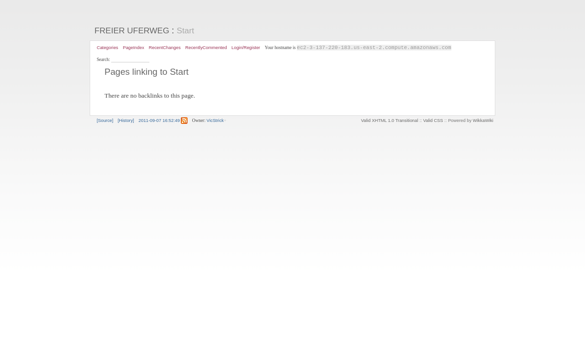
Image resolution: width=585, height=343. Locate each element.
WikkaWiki (483, 121)
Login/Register (245, 47)
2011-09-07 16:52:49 (159, 121)
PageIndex (133, 47)
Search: (104, 60)
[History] (126, 121)
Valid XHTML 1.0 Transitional (389, 121)
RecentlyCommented (206, 47)
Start (185, 30)
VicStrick (215, 121)
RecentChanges (165, 47)
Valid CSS (433, 121)
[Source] (105, 121)
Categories (107, 47)
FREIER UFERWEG (131, 30)
